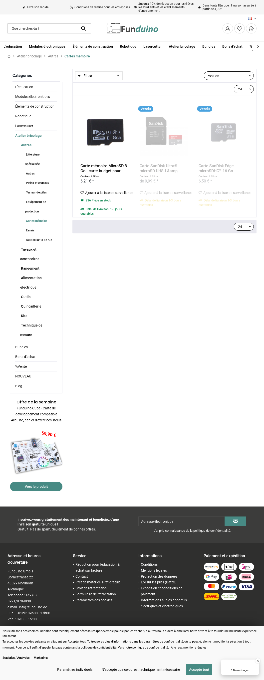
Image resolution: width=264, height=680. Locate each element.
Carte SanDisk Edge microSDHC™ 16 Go (216, 168)
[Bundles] (209, 46)
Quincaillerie (30, 306)
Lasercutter (24, 126)
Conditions (149, 564)
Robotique (23, 116)
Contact (81, 576)
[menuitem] (251, 28)
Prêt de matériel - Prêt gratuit (97, 582)
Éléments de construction (34, 106)
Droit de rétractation (91, 588)
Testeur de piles (36, 192)
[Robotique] (128, 46)
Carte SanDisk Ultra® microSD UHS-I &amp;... (161, 168)
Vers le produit (36, 487)
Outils (25, 297)
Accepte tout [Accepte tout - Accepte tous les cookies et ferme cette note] (199, 670)
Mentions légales (154, 570)
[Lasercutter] (152, 46)
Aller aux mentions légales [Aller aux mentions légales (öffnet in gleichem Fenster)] (188, 647)
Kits (23, 316)
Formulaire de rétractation (95, 594)
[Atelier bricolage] (182, 46)
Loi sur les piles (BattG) (159, 582)
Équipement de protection (35, 206)
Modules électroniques (32, 97)
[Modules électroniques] (47, 46)
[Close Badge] (257, 660)
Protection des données (159, 576)
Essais (29, 230)
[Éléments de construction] (92, 46)
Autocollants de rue (38, 240)
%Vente (21, 366)
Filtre (85, 76)
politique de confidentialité (211, 530)
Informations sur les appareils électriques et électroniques (164, 603)
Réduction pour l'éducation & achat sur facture (97, 567)
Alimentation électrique (31, 282)
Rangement (29, 268)
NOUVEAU (23, 376)
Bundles (21, 347)
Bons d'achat (25, 357)
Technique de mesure (31, 330)
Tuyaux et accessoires (29, 254)
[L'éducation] (12, 46)
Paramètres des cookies (93, 600)
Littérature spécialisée (32, 159)
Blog (18, 386)
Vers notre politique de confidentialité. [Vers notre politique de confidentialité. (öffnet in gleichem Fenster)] (144, 647)
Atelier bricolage (28, 136)
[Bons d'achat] (232, 46)
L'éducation (24, 87)
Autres (25, 145)
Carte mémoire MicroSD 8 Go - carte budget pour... (103, 168)
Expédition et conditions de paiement (161, 591)
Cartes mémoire (36, 221)
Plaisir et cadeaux (37, 183)
